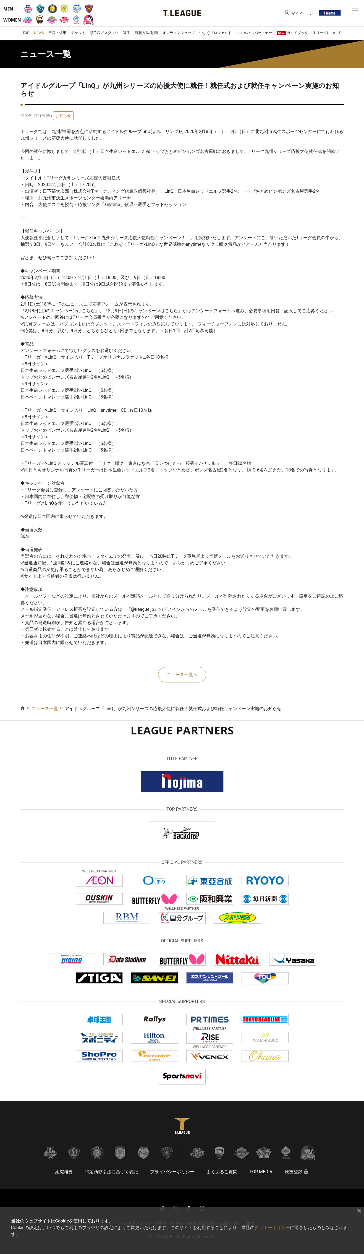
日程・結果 (57, 33)
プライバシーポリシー (172, 1171)
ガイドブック (292, 33)
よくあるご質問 (221, 1171)
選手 (126, 33)
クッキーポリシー (272, 1227)
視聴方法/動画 (146, 33)
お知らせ (63, 115)
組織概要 (64, 1171)
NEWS (39, 33)
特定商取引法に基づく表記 (111, 1171)
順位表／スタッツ (104, 33)
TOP (26, 33)
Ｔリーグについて (327, 33)
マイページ (302, 13)
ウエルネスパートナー (254, 33)
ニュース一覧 (45, 708)
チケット (78, 33)
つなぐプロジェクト (215, 33)
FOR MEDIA (261, 1171)
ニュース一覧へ (182, 674)
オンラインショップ (179, 33)
